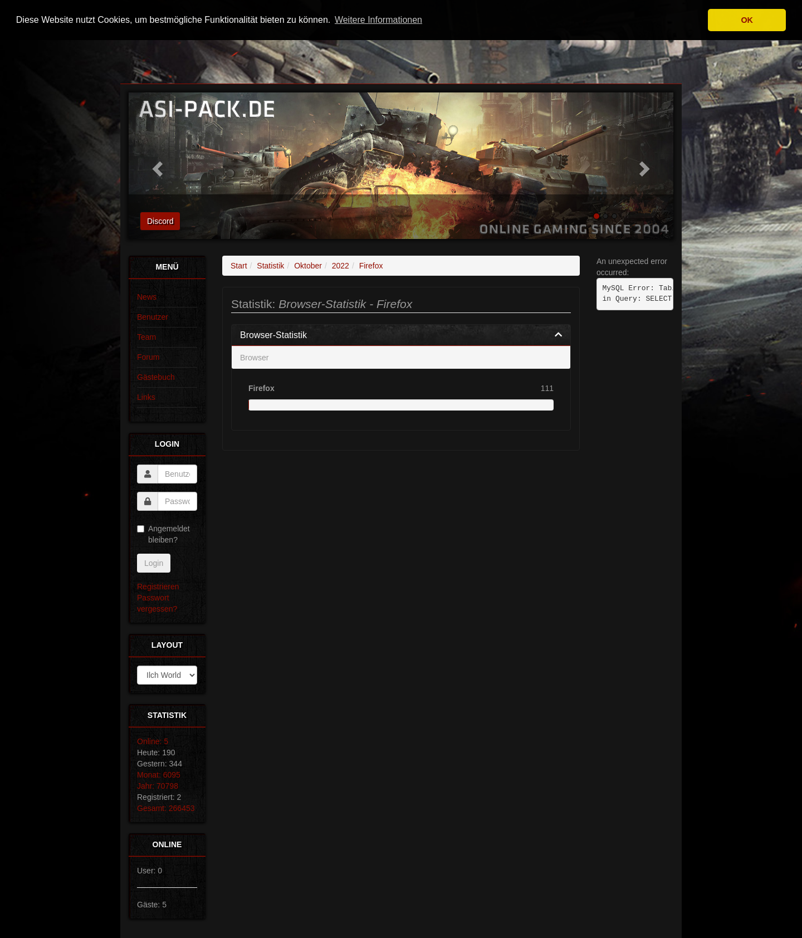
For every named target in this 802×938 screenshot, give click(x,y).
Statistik (270, 265)
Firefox (371, 265)
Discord (160, 221)
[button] (156, 165)
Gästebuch (156, 377)
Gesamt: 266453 (166, 808)
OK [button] (747, 20)
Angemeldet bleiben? (163, 534)
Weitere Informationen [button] (378, 20)
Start (239, 265)
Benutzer (152, 316)
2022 (340, 265)
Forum (148, 357)
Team (146, 337)
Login (153, 563)
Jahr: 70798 (157, 785)
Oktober (308, 265)
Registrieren (158, 586)
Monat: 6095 (158, 774)
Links (146, 397)
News (147, 296)
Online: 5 (152, 741)
